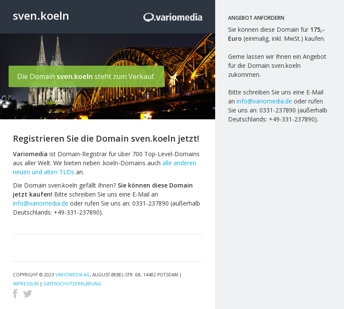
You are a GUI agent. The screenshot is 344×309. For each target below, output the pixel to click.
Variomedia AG (72, 275)
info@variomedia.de (40, 203)
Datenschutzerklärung (72, 284)
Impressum (26, 284)
